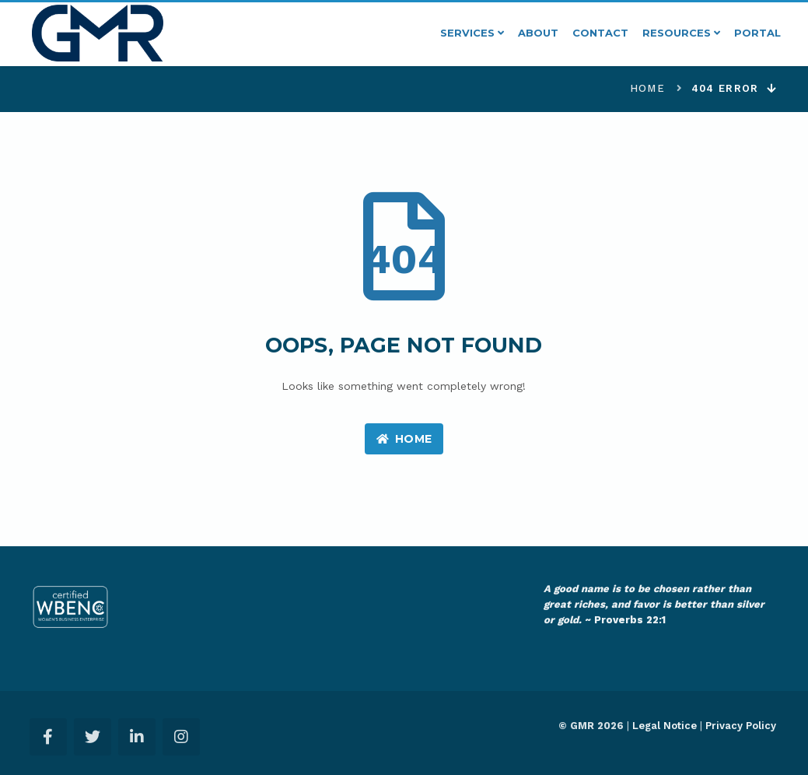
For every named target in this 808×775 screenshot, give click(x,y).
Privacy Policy (740, 725)
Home (647, 88)
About (538, 32)
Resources (681, 32)
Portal (757, 32)
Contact (600, 32)
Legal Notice (664, 725)
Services (472, 32)
